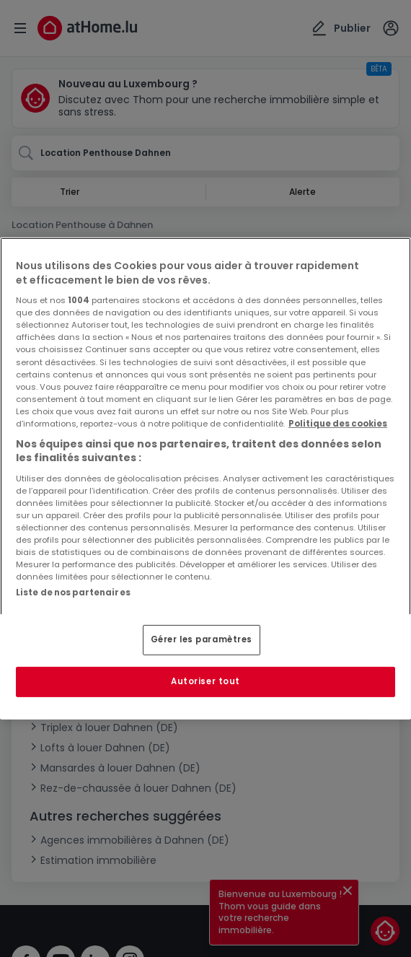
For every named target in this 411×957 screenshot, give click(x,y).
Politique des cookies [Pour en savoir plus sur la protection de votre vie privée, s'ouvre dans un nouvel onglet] (337, 423)
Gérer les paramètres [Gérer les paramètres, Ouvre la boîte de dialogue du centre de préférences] (201, 639)
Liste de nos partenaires (73, 592)
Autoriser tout (205, 681)
